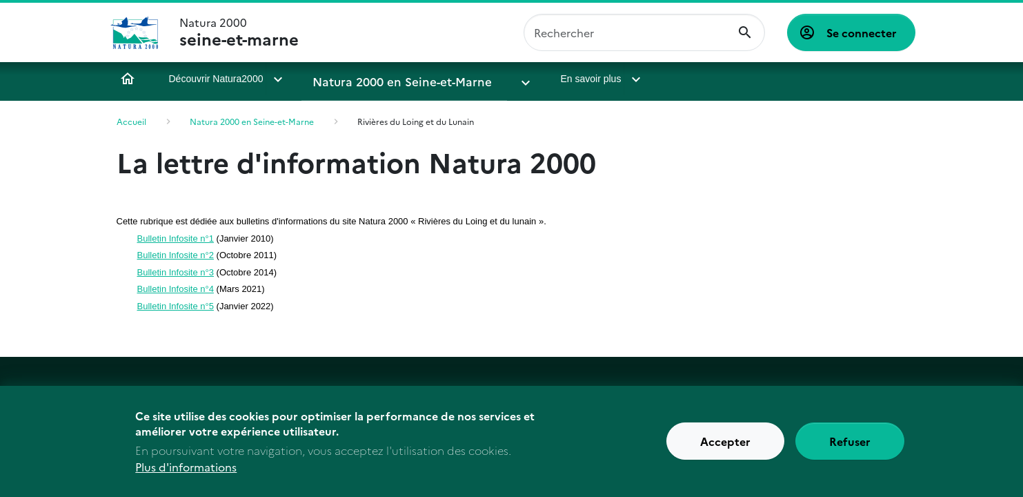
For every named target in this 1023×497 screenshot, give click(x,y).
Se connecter (861, 32)
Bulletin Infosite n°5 (175, 306)
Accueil (127, 78)
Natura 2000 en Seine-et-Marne (385, 79)
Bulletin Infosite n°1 (175, 238)
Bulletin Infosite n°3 (175, 272)
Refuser (850, 450)
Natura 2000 (239, 32)
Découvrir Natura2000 (216, 78)
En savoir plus (538, 78)
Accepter (725, 450)
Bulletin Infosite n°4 (175, 289)
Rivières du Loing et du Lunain (415, 121)
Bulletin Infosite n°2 (175, 255)
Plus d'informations (186, 475)
